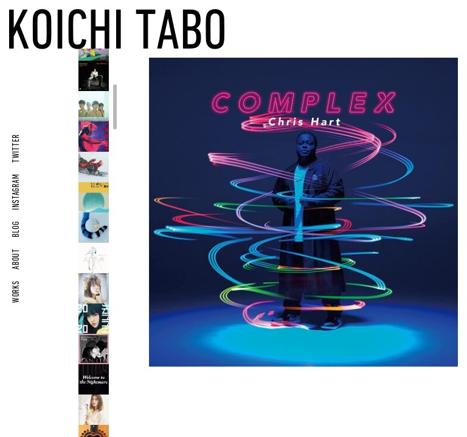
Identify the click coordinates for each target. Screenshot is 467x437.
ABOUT (16, 258)
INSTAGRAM (16, 192)
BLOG (16, 229)
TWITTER (16, 148)
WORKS (16, 291)
